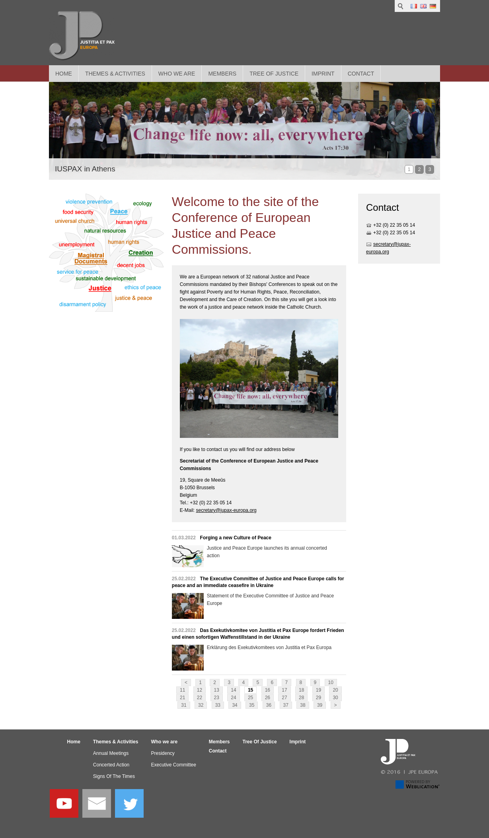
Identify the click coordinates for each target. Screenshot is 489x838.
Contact (361, 73)
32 (200, 705)
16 (267, 690)
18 (301, 690)
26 (267, 697)
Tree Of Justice (273, 73)
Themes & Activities (115, 73)
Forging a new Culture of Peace (235, 538)
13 (216, 690)
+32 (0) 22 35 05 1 (392, 225)
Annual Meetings (111, 753)
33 (217, 705)
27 (284, 697)
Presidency (162, 753)
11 (182, 690)
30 (335, 697)
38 (302, 705)
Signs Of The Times (114, 776)
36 (268, 705)
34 (234, 705)
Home (63, 73)
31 (183, 705)
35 (251, 705)
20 (335, 690)
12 (199, 690)
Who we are (176, 73)
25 (250, 697)
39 (319, 705)
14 (233, 690)
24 (233, 697)
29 (318, 697)
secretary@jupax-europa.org (226, 510)
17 (284, 690)
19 (318, 690)
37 (285, 705)
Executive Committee (173, 765)
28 (301, 697)
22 (199, 697)
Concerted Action (111, 765)
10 (330, 682)
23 (216, 697)
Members (222, 73)
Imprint (323, 73)
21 (182, 697)
